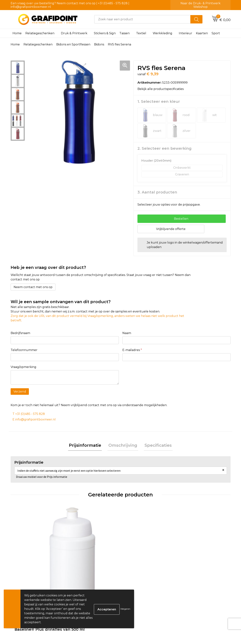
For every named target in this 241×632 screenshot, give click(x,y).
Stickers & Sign (105, 33)
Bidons (99, 44)
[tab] (87, 446)
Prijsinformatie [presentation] (87, 445)
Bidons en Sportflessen (73, 44)
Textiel (141, 33)
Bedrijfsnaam (20, 333)
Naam (126, 333)
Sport (216, 33)
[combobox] (142, 19)
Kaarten (202, 33)
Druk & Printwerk (74, 33)
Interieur (185, 33)
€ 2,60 (25, 573)
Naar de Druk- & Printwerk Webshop (200, 5)
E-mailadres (132, 350)
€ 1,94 (79, 568)
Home (17, 33)
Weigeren (125, 608)
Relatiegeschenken (39, 33)
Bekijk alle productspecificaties (161, 89)
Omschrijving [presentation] (122, 445)
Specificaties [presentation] (156, 445)
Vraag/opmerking (23, 367)
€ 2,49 (190, 568)
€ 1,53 (134, 568)
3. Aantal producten (157, 192)
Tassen (124, 33)
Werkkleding (162, 33)
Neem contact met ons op (33, 287)
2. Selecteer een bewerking (164, 148)
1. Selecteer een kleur (158, 101)
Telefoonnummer (24, 350)
